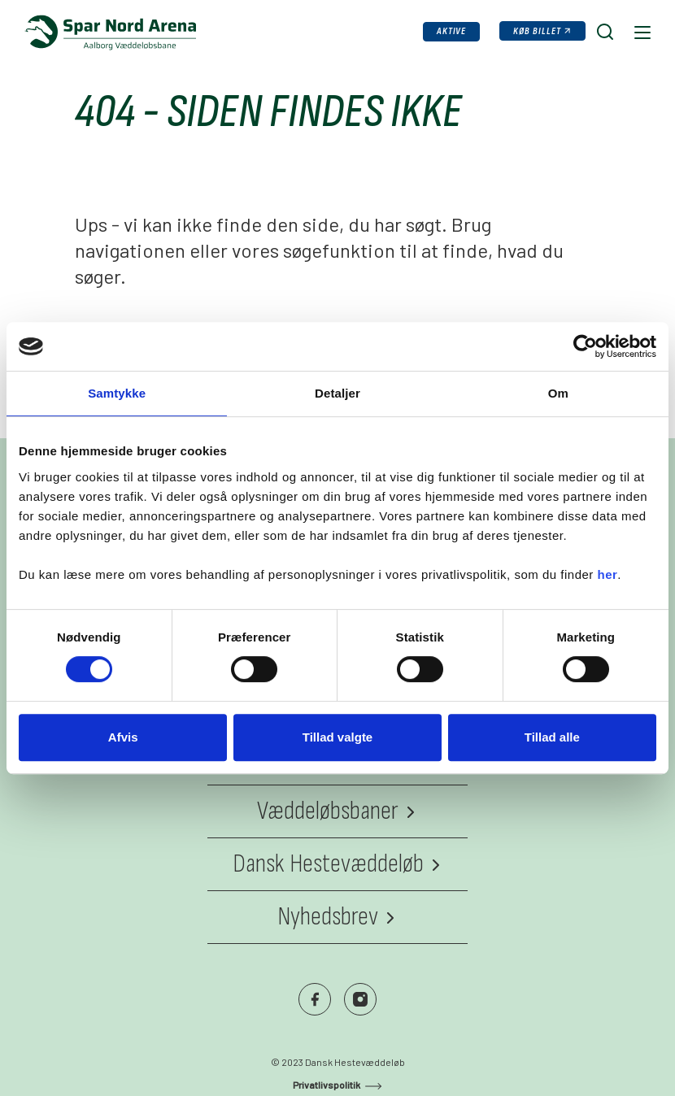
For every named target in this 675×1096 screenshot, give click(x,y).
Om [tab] (558, 393)
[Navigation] (641, 31)
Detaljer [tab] (337, 393)
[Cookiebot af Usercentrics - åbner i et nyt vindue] (585, 346)
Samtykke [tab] (117, 393)
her (608, 574)
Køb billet (537, 31)
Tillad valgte (337, 737)
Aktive (452, 31)
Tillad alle (552, 737)
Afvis (123, 737)
